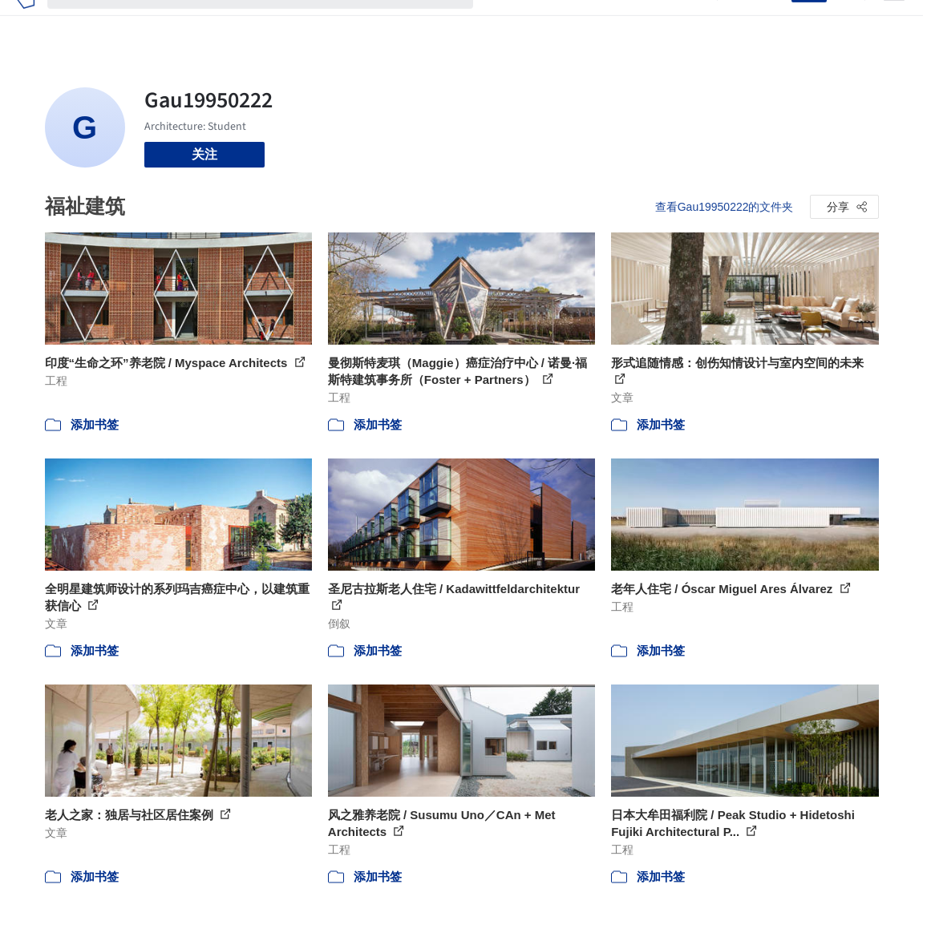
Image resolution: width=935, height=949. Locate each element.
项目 (499, 22)
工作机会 (617, 22)
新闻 (569, 22)
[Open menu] (894, 22)
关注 (204, 154)
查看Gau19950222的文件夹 (724, 206)
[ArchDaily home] (25, 22)
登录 (769, 22)
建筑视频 (678, 22)
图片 (534, 22)
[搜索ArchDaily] (273, 22)
